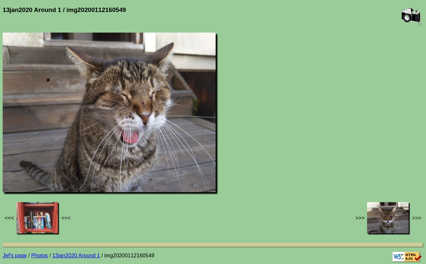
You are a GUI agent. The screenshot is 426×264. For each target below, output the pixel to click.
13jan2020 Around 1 (76, 255)
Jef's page (15, 255)
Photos (39, 255)
